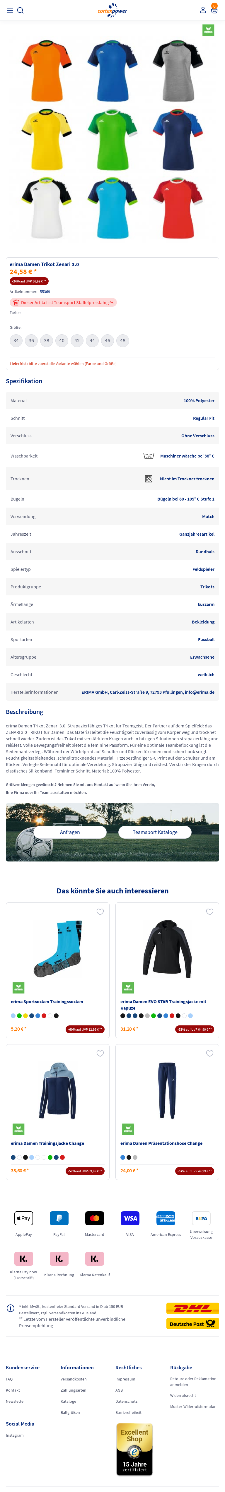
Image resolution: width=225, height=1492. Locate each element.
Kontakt (13, 1390)
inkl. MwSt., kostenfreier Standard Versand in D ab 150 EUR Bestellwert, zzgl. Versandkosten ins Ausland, (71, 1309)
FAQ (9, 1379)
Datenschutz (126, 1401)
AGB (119, 1390)
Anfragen (70, 832)
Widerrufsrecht (183, 1395)
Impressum (125, 1379)
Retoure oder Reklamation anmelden (193, 1381)
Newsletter (15, 1401)
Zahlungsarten (73, 1390)
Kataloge (68, 1401)
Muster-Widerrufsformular (193, 1406)
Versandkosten (74, 1379)
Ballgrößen (70, 1412)
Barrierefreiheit (128, 1412)
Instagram (15, 1435)
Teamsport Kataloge (155, 832)
